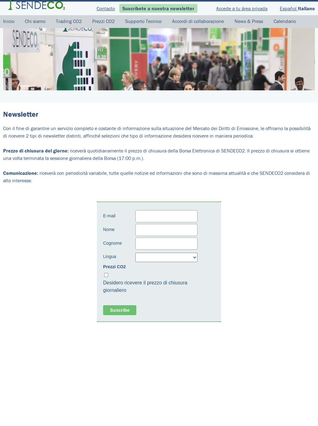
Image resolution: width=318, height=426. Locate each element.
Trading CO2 (69, 21)
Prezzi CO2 (103, 21)
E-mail (109, 215)
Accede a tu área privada (241, 8)
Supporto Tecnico (143, 21)
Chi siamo (35, 21)
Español (289, 8)
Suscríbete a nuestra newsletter (158, 8)
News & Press (248, 21)
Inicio (8, 21)
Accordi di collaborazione (198, 21)
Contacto (106, 8)
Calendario (285, 21)
